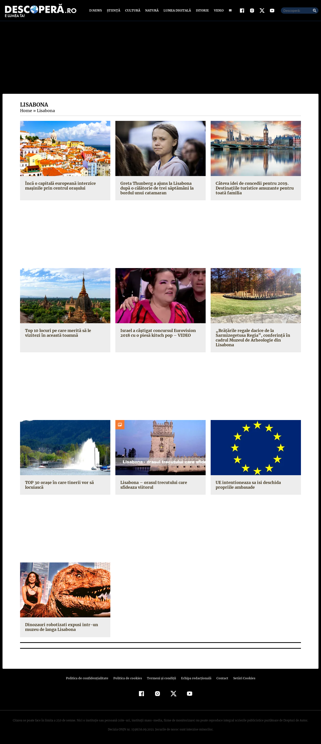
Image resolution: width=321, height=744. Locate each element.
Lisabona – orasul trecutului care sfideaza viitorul (152, 485)
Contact (220, 678)
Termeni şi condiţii (161, 678)
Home (26, 111)
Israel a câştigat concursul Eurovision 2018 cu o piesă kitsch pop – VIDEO (157, 333)
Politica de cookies (128, 678)
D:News (96, 11)
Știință (113, 11)
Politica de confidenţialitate (89, 678)
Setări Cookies (241, 678)
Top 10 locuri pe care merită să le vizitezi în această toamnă (64, 333)
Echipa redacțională (194, 678)
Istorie (201, 11)
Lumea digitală (176, 11)
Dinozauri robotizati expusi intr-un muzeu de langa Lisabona (59, 627)
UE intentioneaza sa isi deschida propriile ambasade (247, 485)
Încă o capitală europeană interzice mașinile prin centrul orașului (59, 186)
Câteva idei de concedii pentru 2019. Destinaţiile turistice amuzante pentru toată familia (253, 188)
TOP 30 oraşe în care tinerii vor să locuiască (58, 485)
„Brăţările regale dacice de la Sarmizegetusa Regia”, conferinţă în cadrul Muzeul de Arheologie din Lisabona (251, 338)
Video (218, 11)
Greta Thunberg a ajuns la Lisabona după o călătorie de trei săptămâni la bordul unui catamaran (156, 188)
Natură (151, 11)
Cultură (132, 11)
